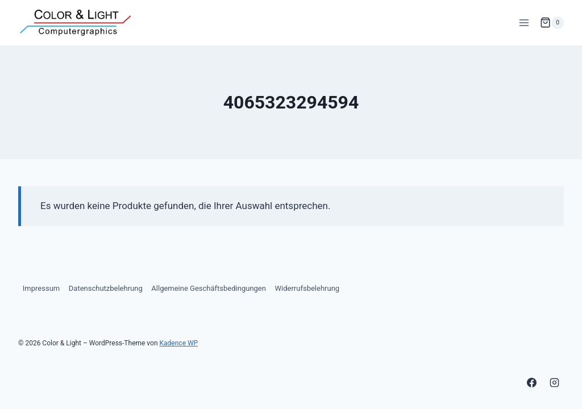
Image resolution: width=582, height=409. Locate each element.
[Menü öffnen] (523, 22)
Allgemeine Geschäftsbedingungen (208, 288)
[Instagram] (554, 382)
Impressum (41, 288)
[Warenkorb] (552, 22)
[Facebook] (532, 382)
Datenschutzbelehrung (106, 288)
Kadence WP (179, 343)
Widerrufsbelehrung (307, 288)
